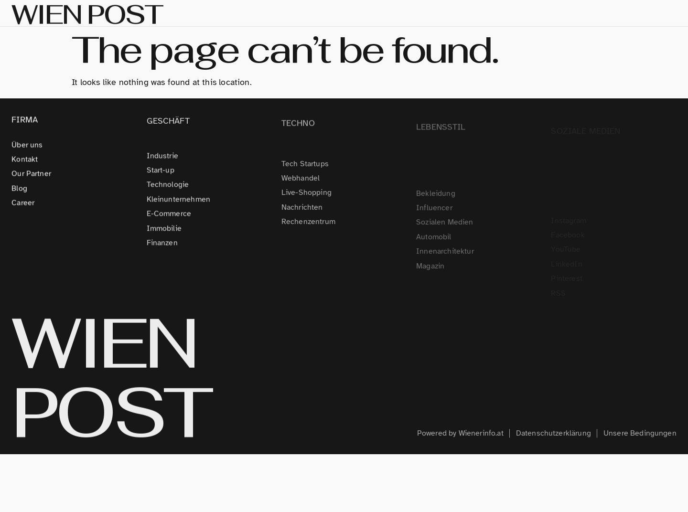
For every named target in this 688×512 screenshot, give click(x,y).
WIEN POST (110, 386)
